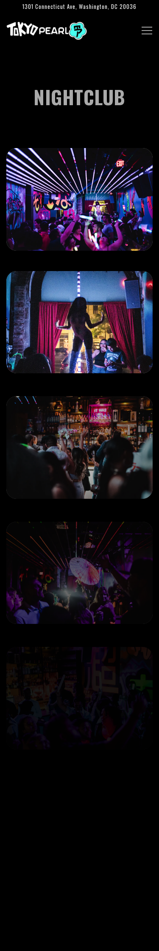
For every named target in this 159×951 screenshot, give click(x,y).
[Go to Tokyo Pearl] (79, 7)
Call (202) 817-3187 (79, 917)
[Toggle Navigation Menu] (147, 30)
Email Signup (79, 940)
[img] (79, 199)
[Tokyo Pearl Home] (46, 29)
